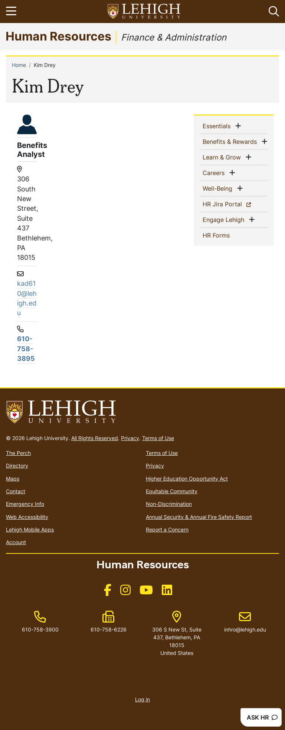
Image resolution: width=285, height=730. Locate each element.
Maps (12, 478)
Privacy (130, 438)
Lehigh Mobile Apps (30, 529)
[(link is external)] (107, 592)
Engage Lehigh (225, 219)
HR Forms (228, 234)
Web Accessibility (27, 516)
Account (16, 542)
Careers (215, 172)
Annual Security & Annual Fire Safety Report (199, 516)
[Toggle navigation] (12, 11)
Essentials (218, 125)
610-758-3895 (26, 348)
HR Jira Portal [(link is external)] (235, 203)
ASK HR (262, 717)
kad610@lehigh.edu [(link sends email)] (27, 298)
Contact (15, 491)
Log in (142, 699)
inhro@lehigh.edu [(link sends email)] (245, 622)
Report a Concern (167, 529)
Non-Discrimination (169, 503)
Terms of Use (158, 438)
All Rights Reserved (94, 438)
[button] (272, 11)
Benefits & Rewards (231, 141)
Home (19, 64)
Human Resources (58, 36)
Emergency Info (25, 503)
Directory (17, 465)
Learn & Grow (223, 156)
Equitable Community (171, 491)
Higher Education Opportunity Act (187, 478)
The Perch (18, 452)
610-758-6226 (109, 629)
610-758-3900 (40, 629)
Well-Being (219, 188)
